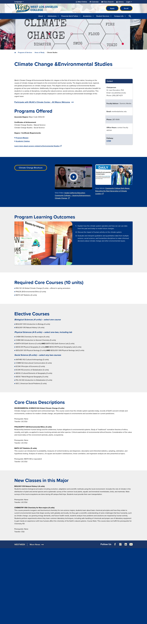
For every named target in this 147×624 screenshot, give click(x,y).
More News (35, 546)
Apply (112, 8)
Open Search (130, 16)
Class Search (108, 2)
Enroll (126, 8)
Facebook (115, 546)
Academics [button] (87, 16)
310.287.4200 (20, 573)
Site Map (87, 620)
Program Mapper (22, 138)
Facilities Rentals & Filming (73, 565)
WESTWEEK (19, 546)
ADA (89, 562)
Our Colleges (117, 574)
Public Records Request (121, 576)
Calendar (95, 2)
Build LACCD (117, 571)
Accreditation (44, 559)
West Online (82, 2)
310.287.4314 (19, 592)
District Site (116, 563)
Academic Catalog (23, 141)
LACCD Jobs (116, 568)
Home (15, 52)
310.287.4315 (20, 595)
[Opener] (145, 540)
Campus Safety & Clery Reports (96, 566)
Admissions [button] (52, 16)
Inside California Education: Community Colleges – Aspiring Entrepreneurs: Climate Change (73, 195)
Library (121, 2)
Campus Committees (47, 567)
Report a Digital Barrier (121, 565)
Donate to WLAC (69, 562)
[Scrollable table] (119, 112)
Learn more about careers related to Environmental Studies (38, 146)
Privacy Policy (75, 620)
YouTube (131, 546)
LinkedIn (125, 546)
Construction (44, 565)
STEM (109, 141)
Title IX (90, 578)
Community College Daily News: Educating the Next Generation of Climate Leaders (112, 191)
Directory (42, 570)
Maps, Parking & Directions (49, 562)
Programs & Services (25, 52)
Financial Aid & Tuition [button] (69, 16)
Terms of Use (62, 620)
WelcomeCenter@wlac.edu (25, 584)
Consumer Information (95, 575)
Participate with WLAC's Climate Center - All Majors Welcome (42, 102)
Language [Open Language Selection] (18, 1)
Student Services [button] (102, 16)
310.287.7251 (20, 581)
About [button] (40, 16)
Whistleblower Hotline (120, 579)
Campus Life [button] (119, 16)
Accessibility (92, 559)
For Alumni (67, 559)
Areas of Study (39, 52)
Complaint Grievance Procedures (95, 571)
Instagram (120, 546)
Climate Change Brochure (31, 167)
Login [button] (128, 2)
